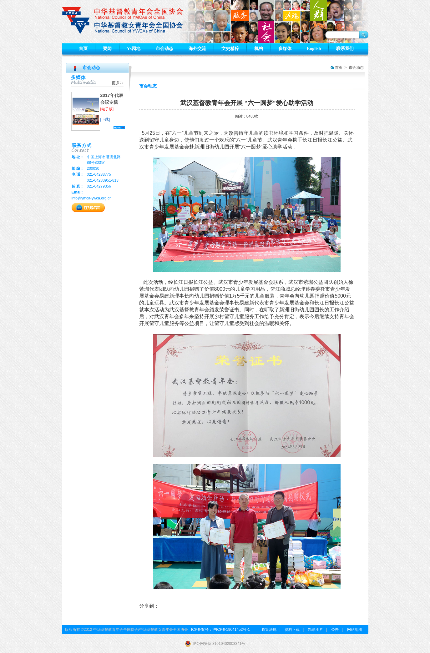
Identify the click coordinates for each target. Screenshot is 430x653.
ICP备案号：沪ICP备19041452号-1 (220, 629)
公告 (335, 629)
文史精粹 (230, 48)
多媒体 (284, 48)
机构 (258, 48)
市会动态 (164, 48)
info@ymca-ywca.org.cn (92, 198)
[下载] (105, 119)
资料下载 (292, 629)
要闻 (107, 48)
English (314, 48)
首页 (83, 48)
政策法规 (268, 629)
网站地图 (354, 629)
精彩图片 (315, 629)
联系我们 (345, 48)
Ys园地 (134, 48)
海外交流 (197, 48)
